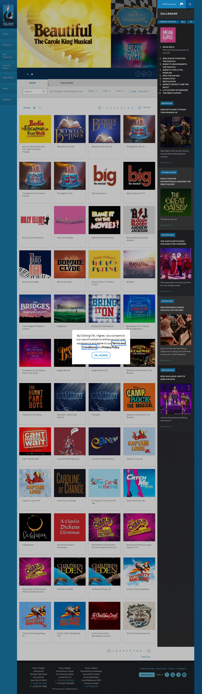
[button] (181, 4)
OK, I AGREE (101, 355)
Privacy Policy (110, 347)
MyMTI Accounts (169, 4)
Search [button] (190, 4)
